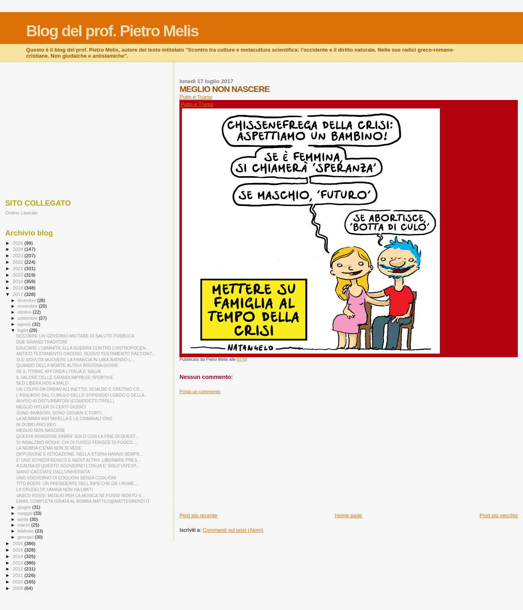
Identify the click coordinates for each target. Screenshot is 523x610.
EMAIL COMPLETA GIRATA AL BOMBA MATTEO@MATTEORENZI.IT (83, 501)
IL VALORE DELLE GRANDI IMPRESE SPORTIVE (64, 377)
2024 (18, 249)
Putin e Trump (195, 97)
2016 (18, 543)
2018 (18, 287)
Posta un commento (200, 391)
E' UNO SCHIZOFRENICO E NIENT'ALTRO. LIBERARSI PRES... (78, 460)
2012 (18, 568)
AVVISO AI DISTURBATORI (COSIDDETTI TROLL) (65, 400)
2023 (18, 255)
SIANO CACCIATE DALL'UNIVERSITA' (53, 471)
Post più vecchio (498, 515)
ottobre (25, 312)
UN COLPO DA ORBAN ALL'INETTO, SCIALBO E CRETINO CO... (79, 389)
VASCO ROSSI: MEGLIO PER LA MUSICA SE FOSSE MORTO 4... (80, 495)
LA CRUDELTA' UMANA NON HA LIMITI (54, 489)
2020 (18, 274)
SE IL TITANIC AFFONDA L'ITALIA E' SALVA (58, 371)
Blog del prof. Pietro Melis (112, 31)
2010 (18, 581)
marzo (24, 525)
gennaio (26, 537)
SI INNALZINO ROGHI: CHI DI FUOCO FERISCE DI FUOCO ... (77, 442)
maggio (26, 513)
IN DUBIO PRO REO (36, 424)
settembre (28, 318)
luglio (23, 330)
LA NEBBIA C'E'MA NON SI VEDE (48, 448)
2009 (18, 588)
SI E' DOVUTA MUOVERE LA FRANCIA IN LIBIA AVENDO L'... (75, 359)
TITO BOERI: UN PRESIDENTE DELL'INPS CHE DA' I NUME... (77, 483)
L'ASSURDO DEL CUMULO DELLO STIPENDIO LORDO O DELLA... (82, 395)
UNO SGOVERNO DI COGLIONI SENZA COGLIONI (66, 477)
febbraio (26, 531)
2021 (18, 268)
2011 (18, 575)
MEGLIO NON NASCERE (40, 430)
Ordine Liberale (21, 212)
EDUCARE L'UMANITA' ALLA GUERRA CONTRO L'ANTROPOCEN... (82, 348)
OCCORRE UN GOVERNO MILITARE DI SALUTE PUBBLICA (75, 335)
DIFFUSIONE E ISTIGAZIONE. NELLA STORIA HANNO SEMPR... (79, 454)
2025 (18, 243)
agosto (25, 324)
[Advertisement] (348, 450)
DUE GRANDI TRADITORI (41, 341)
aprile (24, 519)
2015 (18, 549)
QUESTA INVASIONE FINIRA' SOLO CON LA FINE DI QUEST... (77, 436)
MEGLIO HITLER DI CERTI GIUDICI (51, 406)
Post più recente (198, 515)
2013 (18, 562)
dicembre (28, 300)
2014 (18, 556)
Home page (348, 515)
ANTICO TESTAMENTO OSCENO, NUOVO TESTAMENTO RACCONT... (85, 353)
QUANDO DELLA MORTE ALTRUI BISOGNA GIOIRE (67, 365)
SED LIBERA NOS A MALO (42, 383)
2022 (18, 261)
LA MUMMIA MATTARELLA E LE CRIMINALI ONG (64, 418)
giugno (25, 507)
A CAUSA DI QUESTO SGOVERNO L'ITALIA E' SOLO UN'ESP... (77, 465)
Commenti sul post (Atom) (233, 530)
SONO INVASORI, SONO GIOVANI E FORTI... (60, 412)
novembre (28, 306)
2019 (18, 281)
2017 (18, 294)
